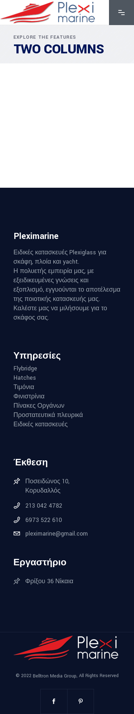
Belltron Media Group (54, 675)
